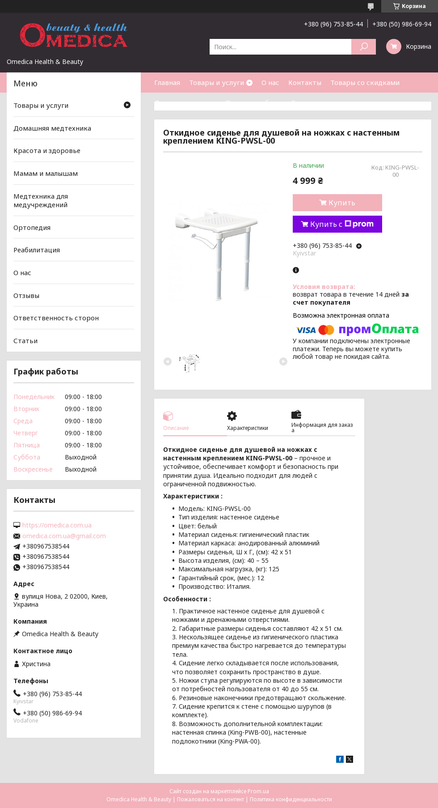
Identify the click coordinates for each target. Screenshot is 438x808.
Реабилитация (36, 249)
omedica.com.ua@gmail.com (64, 536)
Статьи (303, 102)
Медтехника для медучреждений (40, 200)
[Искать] (363, 47)
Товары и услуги (216, 82)
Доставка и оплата (185, 102)
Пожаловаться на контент (210, 799)
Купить (341, 203)
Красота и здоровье (46, 150)
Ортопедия (32, 227)
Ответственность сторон (56, 317)
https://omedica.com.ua (57, 525)
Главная (167, 82)
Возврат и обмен (254, 102)
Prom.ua (258, 791)
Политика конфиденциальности (291, 799)
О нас (270, 82)
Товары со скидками (365, 82)
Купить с (342, 224)
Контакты (304, 82)
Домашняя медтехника (52, 127)
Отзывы (26, 295)
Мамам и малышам (45, 173)
